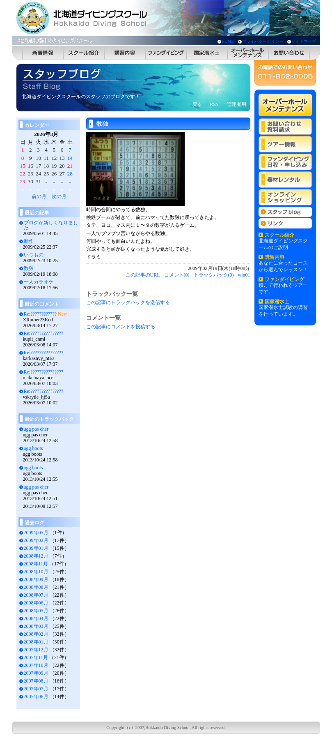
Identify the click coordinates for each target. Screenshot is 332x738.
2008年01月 (36, 642)
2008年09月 (36, 579)
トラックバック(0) (214, 275)
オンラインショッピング (285, 197)
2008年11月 (36, 564)
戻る (197, 104)
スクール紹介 (84, 53)
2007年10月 (36, 665)
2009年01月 (36, 548)
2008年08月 (36, 587)
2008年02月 (36, 634)
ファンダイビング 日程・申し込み (285, 162)
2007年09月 (36, 673)
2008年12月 (36, 556)
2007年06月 (36, 696)
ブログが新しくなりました (51, 225)
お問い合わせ (289, 53)
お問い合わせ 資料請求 (285, 126)
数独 (29, 268)
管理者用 (236, 104)
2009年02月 (36, 540)
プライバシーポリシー (262, 41)
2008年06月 (36, 603)
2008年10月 (36, 571)
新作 (29, 241)
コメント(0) (177, 275)
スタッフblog (285, 212)
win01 (244, 275)
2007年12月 (36, 650)
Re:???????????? (40, 314)
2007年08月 (36, 681)
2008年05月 (36, 610)
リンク (285, 223)
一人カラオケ (38, 282)
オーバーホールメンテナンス (248, 53)
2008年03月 (36, 626)
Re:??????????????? (44, 333)
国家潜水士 (207, 53)
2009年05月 (36, 532)
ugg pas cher (36, 429)
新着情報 (43, 53)
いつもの (34, 255)
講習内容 (125, 53)
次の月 (59, 196)
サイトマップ (303, 41)
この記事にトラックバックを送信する (128, 302)
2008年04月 (36, 618)
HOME (228, 41)
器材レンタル (285, 179)
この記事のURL (143, 275)
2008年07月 (36, 595)
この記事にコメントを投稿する (120, 327)
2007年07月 (36, 689)
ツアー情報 (285, 144)
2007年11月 (36, 657)
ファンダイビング (166, 53)
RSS (214, 104)
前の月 (39, 196)
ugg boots (33, 448)
